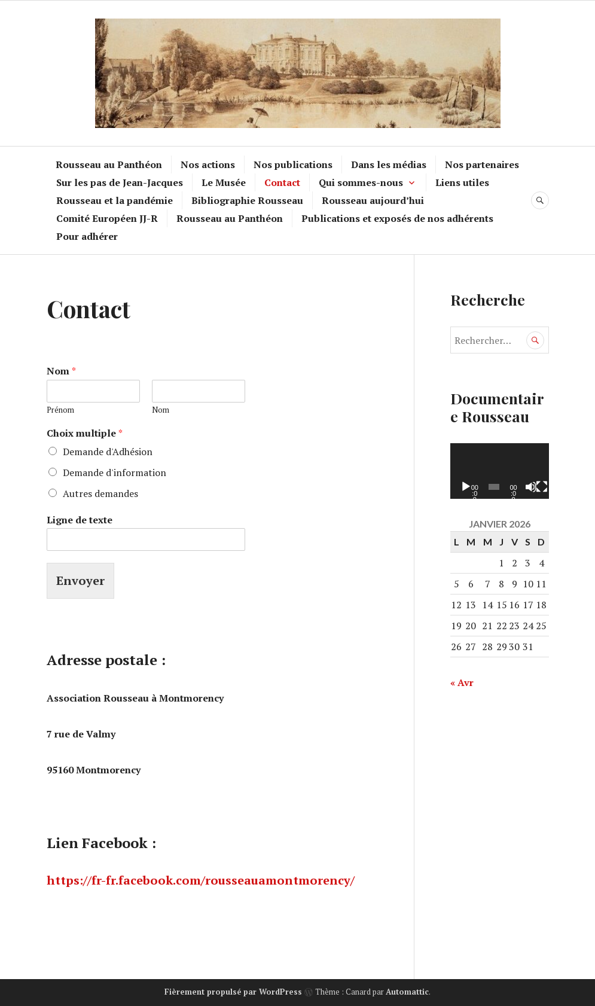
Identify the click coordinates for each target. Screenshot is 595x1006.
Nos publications (293, 164)
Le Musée (224, 182)
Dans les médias (388, 164)
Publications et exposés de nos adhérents (397, 218)
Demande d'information (114, 472)
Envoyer (80, 580)
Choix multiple (85, 433)
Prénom (60, 410)
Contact (282, 182)
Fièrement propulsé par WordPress (233, 991)
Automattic (407, 991)
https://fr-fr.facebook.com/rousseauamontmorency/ (201, 880)
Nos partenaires (482, 164)
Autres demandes (100, 493)
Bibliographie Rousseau (247, 200)
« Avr (462, 682)
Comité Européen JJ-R (107, 218)
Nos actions (208, 164)
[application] (499, 471)
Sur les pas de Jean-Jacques (119, 182)
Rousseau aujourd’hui (373, 200)
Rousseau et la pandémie (114, 200)
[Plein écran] (542, 487)
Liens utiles (462, 182)
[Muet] (531, 487)
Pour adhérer (87, 236)
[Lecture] (466, 487)
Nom (61, 371)
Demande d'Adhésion (107, 451)
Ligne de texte (79, 520)
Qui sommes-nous (361, 182)
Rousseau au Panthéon (109, 164)
